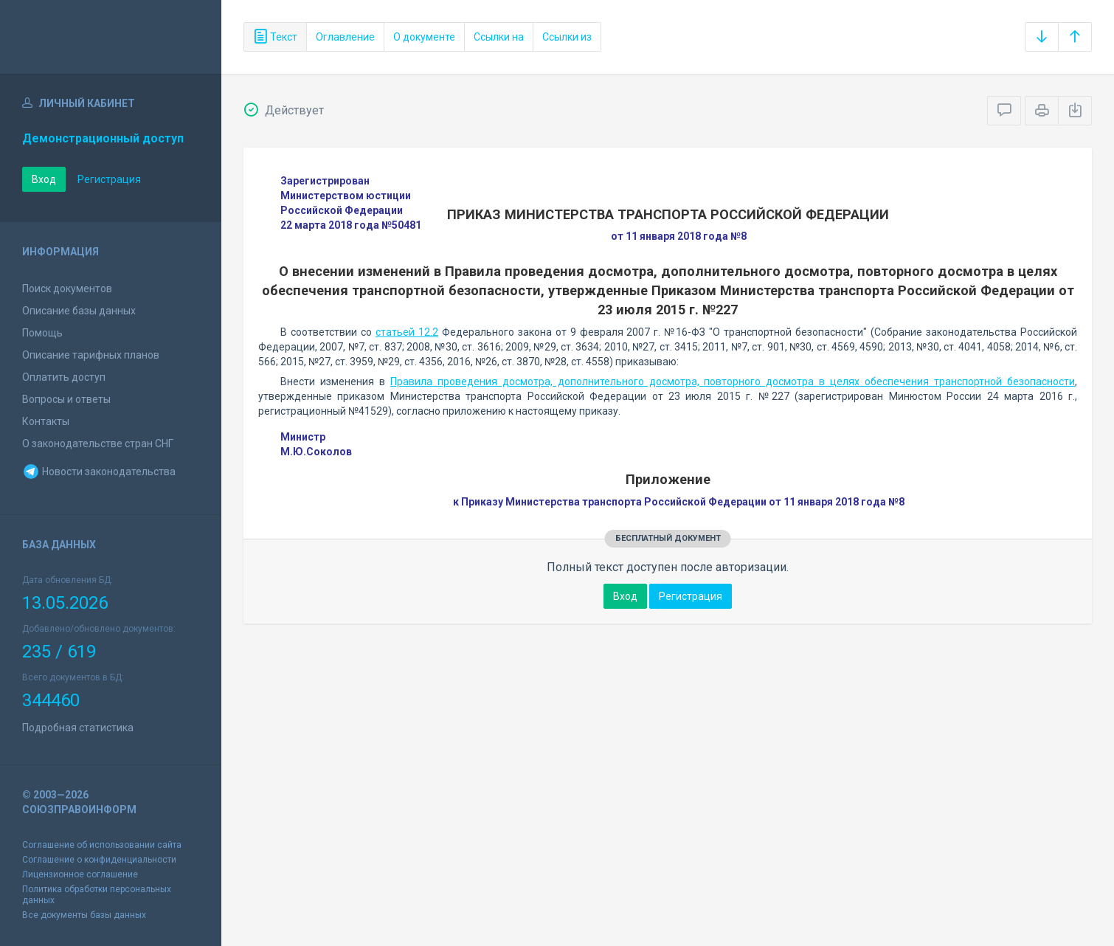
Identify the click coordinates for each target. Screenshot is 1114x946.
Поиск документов (67, 288)
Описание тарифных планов (90, 355)
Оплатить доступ (63, 377)
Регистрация (109, 179)
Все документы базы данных (84, 915)
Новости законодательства (99, 471)
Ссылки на (499, 37)
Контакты (45, 421)
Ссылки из (567, 37)
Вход (44, 179)
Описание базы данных (79, 311)
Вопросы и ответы (66, 399)
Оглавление (345, 37)
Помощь (42, 333)
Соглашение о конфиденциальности (99, 859)
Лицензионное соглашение (80, 874)
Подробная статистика (78, 727)
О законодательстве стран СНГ (97, 443)
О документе (424, 37)
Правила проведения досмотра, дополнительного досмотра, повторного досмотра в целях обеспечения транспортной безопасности (732, 381)
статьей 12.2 (407, 332)
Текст (275, 37)
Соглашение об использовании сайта (101, 845)
